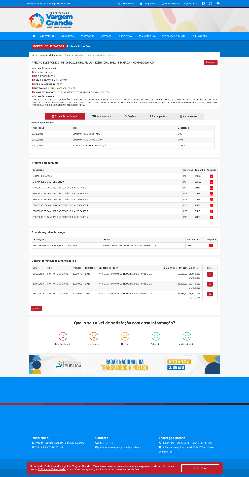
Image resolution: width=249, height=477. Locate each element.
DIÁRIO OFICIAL (126, 36)
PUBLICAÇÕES (201, 36)
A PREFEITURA (48, 36)
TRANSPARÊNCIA (147, 36)
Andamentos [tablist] (189, 116)
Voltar (36, 308)
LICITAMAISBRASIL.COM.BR (62, 88)
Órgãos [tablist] (130, 116)
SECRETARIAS (88, 36)
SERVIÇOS (107, 36)
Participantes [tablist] (158, 116)
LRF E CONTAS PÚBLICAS (174, 36)
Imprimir (211, 62)
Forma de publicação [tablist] (64, 116)
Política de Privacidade (51, 469)
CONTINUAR (200, 468)
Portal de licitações (74, 55)
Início (34, 55)
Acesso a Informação (51, 55)
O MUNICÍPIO (68, 36)
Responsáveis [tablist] (101, 116)
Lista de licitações (95, 55)
